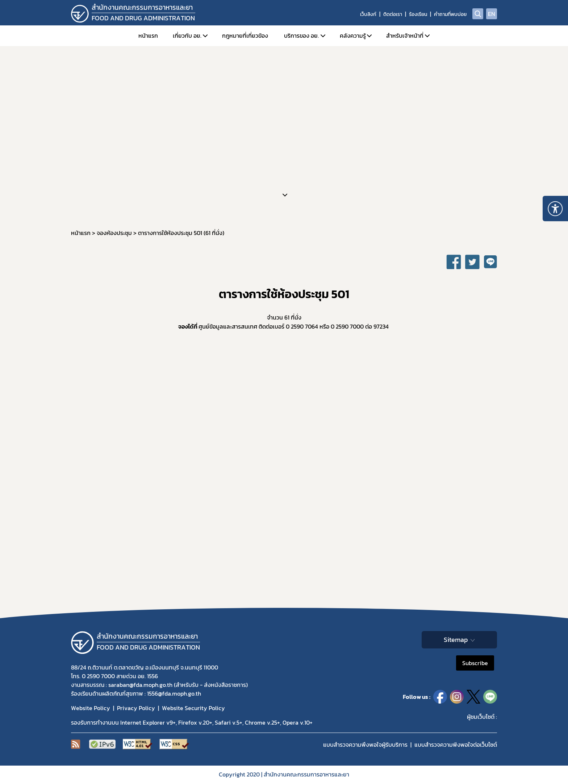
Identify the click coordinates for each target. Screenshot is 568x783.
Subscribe (475, 663)
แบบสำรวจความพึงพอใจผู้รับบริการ (365, 744)
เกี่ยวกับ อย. (187, 35)
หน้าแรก (148, 35)
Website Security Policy (193, 708)
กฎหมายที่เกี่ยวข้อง (245, 35)
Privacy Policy (136, 708)
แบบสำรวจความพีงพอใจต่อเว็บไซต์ (455, 744)
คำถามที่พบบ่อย (450, 14)
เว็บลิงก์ (368, 14)
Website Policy (90, 708)
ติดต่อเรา (392, 14)
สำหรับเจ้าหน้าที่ (404, 35)
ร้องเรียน (418, 14)
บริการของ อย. (301, 35)
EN (491, 13)
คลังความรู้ (353, 35)
